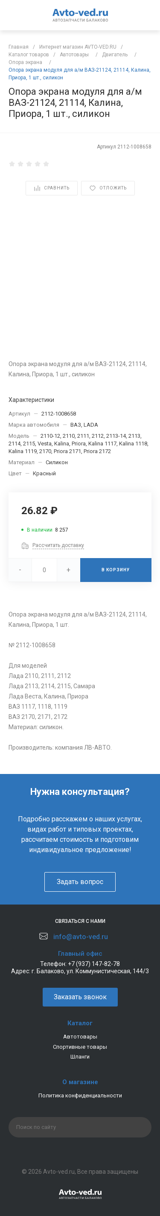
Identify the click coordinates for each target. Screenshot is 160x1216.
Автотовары (80, 1036)
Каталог (80, 1023)
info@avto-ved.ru (80, 937)
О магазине (80, 1082)
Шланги (80, 1056)
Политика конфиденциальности (80, 1095)
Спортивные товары (80, 1047)
